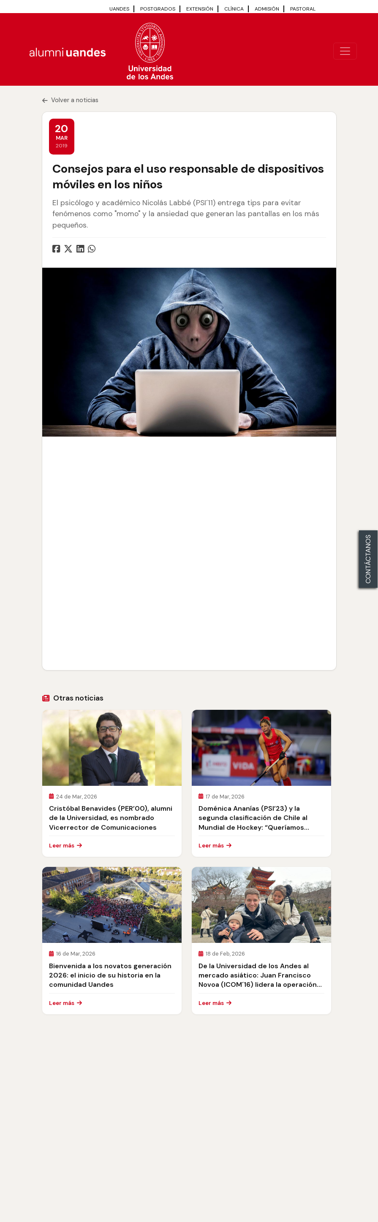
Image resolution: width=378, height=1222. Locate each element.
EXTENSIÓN (199, 8)
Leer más (65, 845)
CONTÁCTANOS (368, 559)
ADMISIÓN (267, 8)
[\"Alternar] (345, 51)
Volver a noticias (70, 100)
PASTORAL (302, 8)
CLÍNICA (234, 8)
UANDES (119, 8)
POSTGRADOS (157, 8)
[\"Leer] (112, 748)
